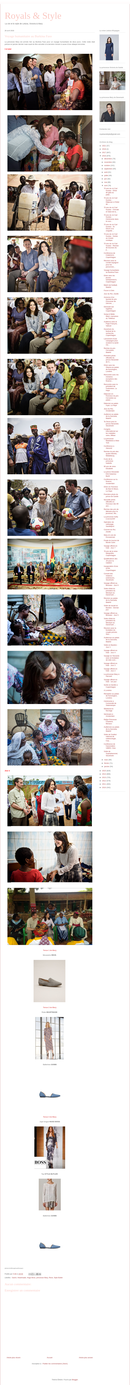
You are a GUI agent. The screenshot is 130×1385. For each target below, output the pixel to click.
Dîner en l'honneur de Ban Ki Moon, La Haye (111, 489)
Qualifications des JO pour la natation (110, 561)
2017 (104, 152)
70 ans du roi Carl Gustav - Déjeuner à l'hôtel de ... (111, 201)
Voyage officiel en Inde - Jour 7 (110, 547)
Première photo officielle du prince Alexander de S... (111, 359)
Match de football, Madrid (110, 286)
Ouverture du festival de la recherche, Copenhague (110, 332)
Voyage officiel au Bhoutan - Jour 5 (111, 614)
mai (106, 182)
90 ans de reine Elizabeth (110, 467)
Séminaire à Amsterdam (109, 715)
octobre (107, 165)
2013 (104, 777)
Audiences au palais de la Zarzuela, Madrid (111, 640)
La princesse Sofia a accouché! (111, 518)
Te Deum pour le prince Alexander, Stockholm (111, 424)
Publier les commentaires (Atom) (55, 1364)
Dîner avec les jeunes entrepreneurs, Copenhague (110, 279)
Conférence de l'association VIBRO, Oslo (110, 746)
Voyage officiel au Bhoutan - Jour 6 (111, 584)
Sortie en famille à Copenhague (111, 686)
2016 (104, 156)
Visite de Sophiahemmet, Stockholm (111, 753)
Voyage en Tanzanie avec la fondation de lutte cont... (111, 658)
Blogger (75, 1380)
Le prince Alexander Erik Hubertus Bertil (111, 474)
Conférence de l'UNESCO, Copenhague (110, 255)
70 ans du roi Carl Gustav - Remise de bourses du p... (111, 247)
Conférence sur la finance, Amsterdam (110, 481)
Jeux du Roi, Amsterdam (109, 410)
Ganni (14, 1278)
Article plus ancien (86, 1358)
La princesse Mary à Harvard (111, 675)
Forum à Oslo (109, 290)
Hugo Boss (31, 1278)
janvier (107, 766)
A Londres (108, 690)
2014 (104, 774)
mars (106, 760)
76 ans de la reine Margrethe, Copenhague (110, 553)
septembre (108, 169)
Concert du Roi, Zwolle (110, 531)
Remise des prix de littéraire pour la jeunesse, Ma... (111, 511)
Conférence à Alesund (109, 447)
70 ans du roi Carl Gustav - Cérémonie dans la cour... (111, 218)
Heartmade (22, 1278)
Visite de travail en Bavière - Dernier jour (111, 608)
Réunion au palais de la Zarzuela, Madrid (111, 600)
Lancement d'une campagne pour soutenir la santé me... (111, 342)
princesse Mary (42, 1278)
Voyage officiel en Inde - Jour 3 (110, 664)
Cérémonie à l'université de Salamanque (110, 703)
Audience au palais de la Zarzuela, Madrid (111, 416)
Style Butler (58, 1278)
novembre (108, 162)
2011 (104, 784)
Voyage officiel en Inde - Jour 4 (110, 651)
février (107, 763)
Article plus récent (13, 1358)
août (106, 172)
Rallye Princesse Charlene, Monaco (110, 722)
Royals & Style (33, 16)
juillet (106, 175)
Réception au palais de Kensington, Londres (111, 696)
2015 (104, 771)
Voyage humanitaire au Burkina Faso (111, 271)
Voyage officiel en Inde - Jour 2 (110, 670)
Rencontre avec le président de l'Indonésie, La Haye (111, 387)
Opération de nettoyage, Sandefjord (109, 524)
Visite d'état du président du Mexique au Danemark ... (110, 592)
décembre (108, 159)
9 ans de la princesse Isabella (108, 461)
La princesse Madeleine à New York (111, 441)
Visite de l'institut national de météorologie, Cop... (110, 737)
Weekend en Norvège (108, 710)
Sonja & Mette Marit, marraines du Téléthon (111, 316)
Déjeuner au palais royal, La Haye (111, 404)
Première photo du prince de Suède (111, 495)
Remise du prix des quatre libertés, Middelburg (111, 453)
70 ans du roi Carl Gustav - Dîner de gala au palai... (110, 191)
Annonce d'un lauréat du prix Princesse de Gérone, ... (110, 300)
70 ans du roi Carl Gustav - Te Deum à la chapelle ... (110, 228)
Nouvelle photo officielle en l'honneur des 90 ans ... (111, 503)
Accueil (49, 1358)
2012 (104, 781)
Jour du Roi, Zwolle (111, 294)
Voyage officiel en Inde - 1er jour (110, 681)
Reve (51, 1278)
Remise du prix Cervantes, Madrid (109, 350)
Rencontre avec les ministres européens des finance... (111, 378)
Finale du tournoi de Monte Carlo (111, 541)
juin (105, 179)
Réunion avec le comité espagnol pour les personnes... (111, 264)
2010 (104, 787)
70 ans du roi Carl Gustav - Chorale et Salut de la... (111, 209)
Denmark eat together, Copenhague (110, 309)
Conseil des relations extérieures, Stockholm (109, 577)
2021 (104, 146)
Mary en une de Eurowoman (110, 536)
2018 (104, 149)
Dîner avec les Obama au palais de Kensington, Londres (111, 368)
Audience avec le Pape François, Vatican (110, 324)
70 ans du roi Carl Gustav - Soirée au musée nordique (111, 237)
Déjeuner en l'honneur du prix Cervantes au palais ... (111, 397)
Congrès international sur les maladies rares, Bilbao (111, 432)
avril (106, 186)
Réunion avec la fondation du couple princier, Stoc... (110, 631)
